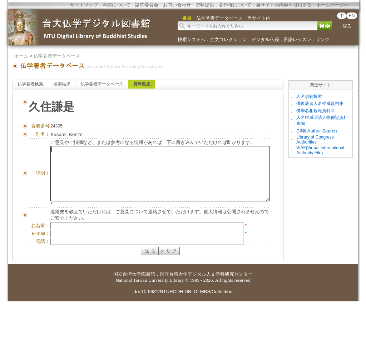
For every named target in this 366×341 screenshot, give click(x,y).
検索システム (192, 39)
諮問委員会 (146, 4)
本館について (116, 4)
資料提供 (205, 4)
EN (352, 15)
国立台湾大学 (127, 313)
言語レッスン (297, 39)
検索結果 (61, 83)
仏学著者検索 (30, 83)
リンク (323, 39)
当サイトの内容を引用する (284, 4)
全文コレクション (228, 39)
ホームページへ (332, 4)
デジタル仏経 (265, 39)
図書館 (148, 313)
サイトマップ (84, 4)
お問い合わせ (177, 4)
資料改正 (141, 83)
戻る (347, 26)
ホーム (21, 56)
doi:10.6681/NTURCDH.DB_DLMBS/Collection (182, 331)
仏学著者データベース (57, 56)
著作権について (235, 4)
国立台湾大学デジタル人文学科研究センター (206, 313)
